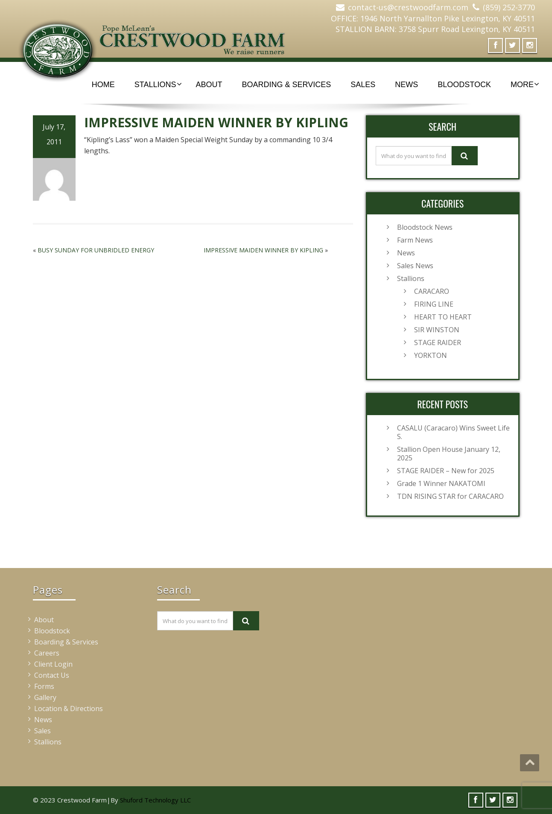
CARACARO (431, 291)
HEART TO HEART (443, 317)
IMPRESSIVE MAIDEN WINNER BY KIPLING (263, 250)
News (406, 84)
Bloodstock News (425, 227)
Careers (46, 653)
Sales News (415, 265)
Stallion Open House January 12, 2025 (448, 453)
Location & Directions (68, 708)
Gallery (45, 697)
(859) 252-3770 (509, 7)
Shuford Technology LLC (155, 800)
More (525, 84)
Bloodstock (464, 84)
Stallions (158, 84)
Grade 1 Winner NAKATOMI (441, 483)
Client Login (53, 664)
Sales (362, 84)
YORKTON (430, 355)
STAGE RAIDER (437, 342)
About (209, 84)
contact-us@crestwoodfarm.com (408, 7)
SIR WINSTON (436, 329)
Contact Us (51, 675)
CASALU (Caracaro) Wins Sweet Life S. (453, 432)
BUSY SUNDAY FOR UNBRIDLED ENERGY (96, 250)
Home (103, 84)
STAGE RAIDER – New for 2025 (445, 470)
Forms (44, 686)
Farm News (415, 240)
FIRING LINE (433, 304)
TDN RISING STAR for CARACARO (450, 496)
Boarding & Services (286, 84)
